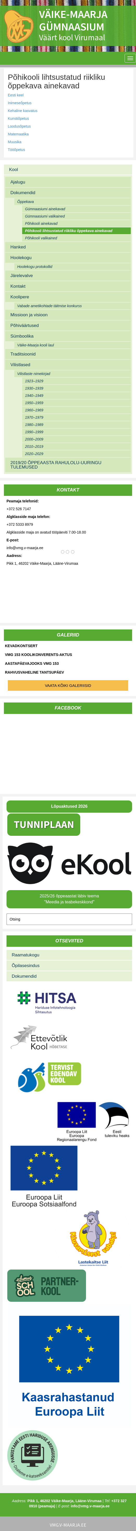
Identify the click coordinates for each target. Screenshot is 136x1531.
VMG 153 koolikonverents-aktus (38, 655)
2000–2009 (34, 439)
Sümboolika (22, 336)
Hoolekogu (21, 257)
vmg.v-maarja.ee (68, 1525)
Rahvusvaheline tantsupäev (34, 672)
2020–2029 (34, 454)
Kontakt (18, 286)
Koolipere (19, 296)
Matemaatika (18, 134)
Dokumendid (22, 192)
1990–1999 (34, 432)
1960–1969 (34, 410)
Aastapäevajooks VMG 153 (32, 663)
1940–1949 (34, 395)
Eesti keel (16, 95)
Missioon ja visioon (29, 314)
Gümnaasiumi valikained (45, 216)
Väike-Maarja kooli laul (35, 345)
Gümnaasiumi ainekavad (45, 209)
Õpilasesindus (26, 965)
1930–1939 (34, 388)
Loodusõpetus (19, 126)
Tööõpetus (16, 150)
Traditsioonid (23, 354)
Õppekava (25, 202)
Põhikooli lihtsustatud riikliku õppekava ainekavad (68, 231)
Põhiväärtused (24, 325)
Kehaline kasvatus (23, 111)
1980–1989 (34, 425)
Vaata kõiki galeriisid (68, 685)
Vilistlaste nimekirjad (33, 374)
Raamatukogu (25, 954)
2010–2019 (34, 446)
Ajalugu (17, 182)
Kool (13, 169)
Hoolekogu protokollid (34, 267)
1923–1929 (34, 381)
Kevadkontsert (21, 646)
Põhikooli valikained (41, 238)
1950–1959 (34, 403)
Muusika (14, 142)
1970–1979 (34, 417)
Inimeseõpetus (20, 103)
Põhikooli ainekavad (41, 223)
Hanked (18, 247)
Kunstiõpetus (18, 118)
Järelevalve (21, 275)
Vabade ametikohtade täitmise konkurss (49, 306)
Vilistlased (20, 364)
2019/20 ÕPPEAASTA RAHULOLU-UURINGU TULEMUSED (55, 465)
